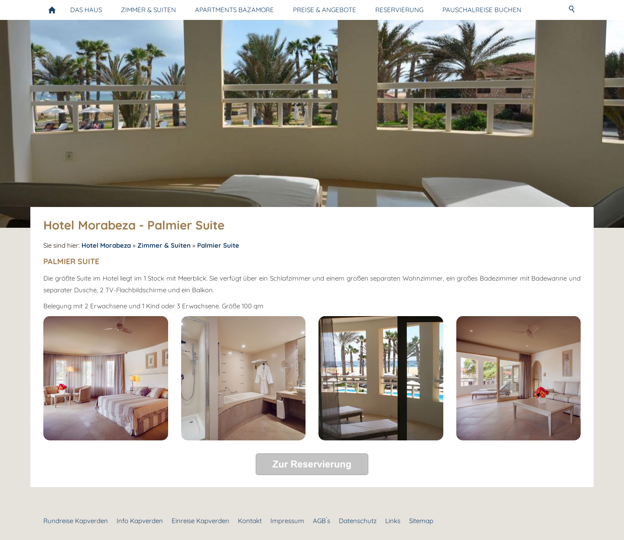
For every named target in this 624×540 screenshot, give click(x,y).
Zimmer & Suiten (164, 245)
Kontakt (250, 521)
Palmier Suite (218, 245)
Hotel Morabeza (106, 245)
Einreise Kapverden (200, 521)
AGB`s (321, 521)
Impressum (287, 521)
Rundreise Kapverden (75, 521)
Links (392, 521)
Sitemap (421, 521)
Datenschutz (358, 521)
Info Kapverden (140, 521)
